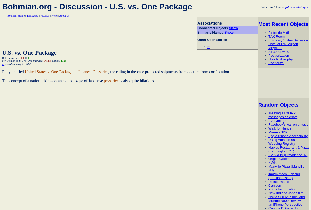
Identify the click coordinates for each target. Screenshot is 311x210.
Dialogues (32, 15)
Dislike (48, 60)
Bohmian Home (16, 15)
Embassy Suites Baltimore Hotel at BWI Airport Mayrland (288, 44)
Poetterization (278, 55)
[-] (22, 58)
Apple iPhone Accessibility (288, 136)
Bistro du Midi (278, 33)
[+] (29, 58)
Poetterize (276, 63)
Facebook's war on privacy (288, 124)
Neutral (56, 60)
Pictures (45, 15)
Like (63, 60)
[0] (25, 58)
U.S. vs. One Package (29, 52)
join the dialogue (296, 7)
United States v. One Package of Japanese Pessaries (66, 72)
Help (54, 15)
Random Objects (278, 105)
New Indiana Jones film (285, 193)
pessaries (111, 81)
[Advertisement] (284, 83)
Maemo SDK (278, 132)
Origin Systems (279, 159)
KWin (272, 163)
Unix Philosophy (280, 59)
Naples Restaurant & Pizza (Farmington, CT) (288, 149)
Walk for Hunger (280, 128)
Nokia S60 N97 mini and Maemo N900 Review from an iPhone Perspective (288, 200)
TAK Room (276, 36)
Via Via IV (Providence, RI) (288, 155)
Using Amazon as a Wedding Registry (283, 142)
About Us (64, 15)
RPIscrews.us (278, 182)
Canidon (274, 185)
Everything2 (277, 121)
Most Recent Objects (283, 24)
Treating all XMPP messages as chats (282, 115)
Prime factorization (282, 189)
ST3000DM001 (279, 52)
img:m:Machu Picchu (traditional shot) (284, 176)
